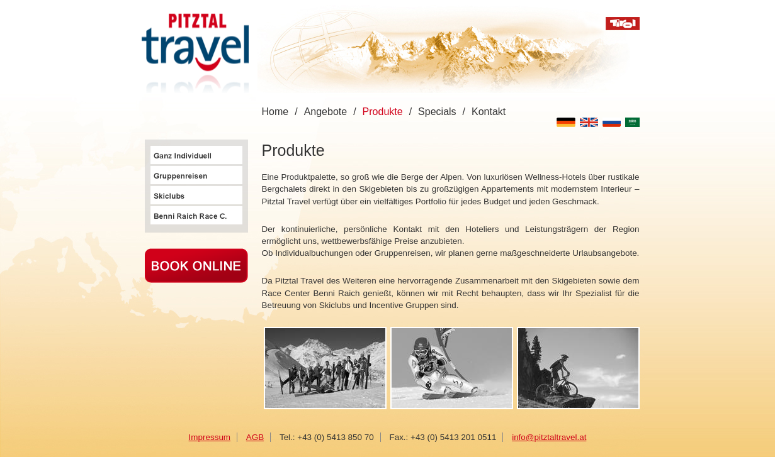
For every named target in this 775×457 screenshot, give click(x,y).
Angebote (326, 111)
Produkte (383, 111)
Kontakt (489, 111)
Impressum (209, 437)
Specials (437, 111)
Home (275, 111)
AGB (255, 437)
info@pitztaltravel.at (549, 437)
